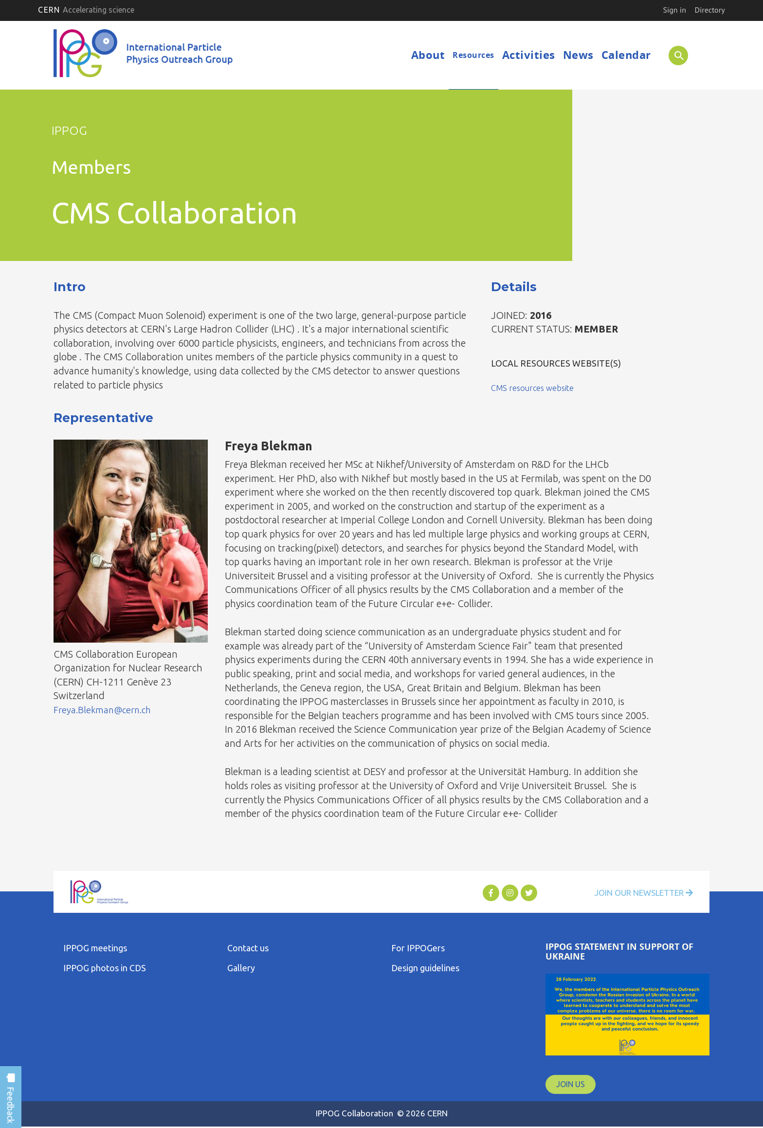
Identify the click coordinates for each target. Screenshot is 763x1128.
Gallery (241, 968)
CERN (86, 9)
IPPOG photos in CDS (104, 968)
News (578, 54)
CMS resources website (536, 387)
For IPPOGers (418, 948)
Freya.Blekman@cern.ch (105, 709)
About (428, 54)
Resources (473, 55)
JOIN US (570, 1084)
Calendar (626, 54)
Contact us (248, 948)
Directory (710, 10)
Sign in (674, 10)
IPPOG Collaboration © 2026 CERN (381, 1113)
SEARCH (674, 55)
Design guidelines (425, 968)
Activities (528, 54)
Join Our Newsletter (637, 893)
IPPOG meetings (95, 948)
